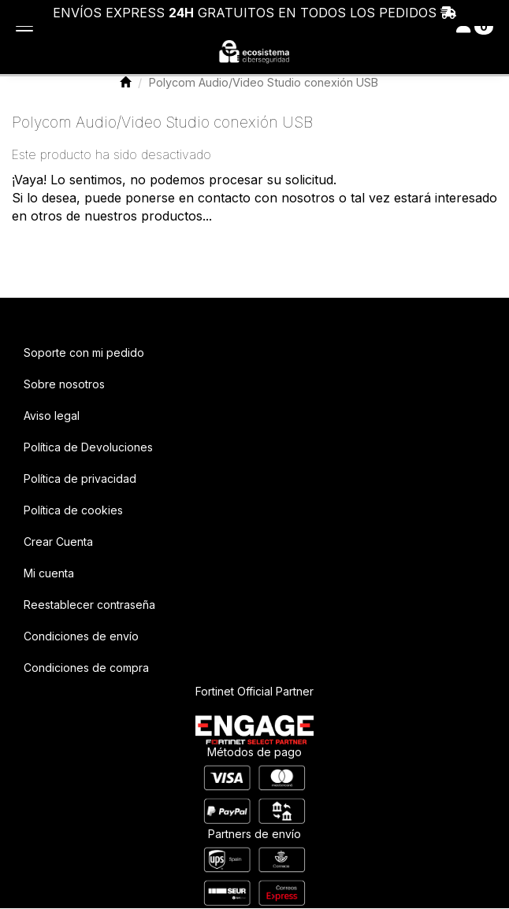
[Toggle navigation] (474, 26)
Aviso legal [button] (52, 415)
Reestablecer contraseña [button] (89, 604)
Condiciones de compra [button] (86, 667)
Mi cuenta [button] (49, 573)
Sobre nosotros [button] (64, 384)
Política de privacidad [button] (80, 478)
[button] (254, 53)
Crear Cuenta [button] (58, 541)
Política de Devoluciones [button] (88, 447)
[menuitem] (254, 353)
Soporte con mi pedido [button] (84, 352)
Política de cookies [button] (73, 510)
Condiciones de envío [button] (81, 636)
